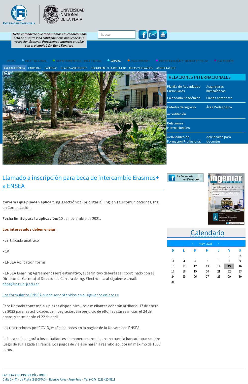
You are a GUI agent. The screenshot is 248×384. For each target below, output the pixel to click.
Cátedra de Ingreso (181, 107)
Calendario (207, 232)
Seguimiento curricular (108, 68)
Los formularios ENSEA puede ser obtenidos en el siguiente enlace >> (60, 294)
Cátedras (51, 68)
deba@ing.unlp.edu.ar (20, 283)
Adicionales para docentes (218, 139)
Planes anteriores (74, 68)
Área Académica (14, 68)
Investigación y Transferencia (182, 61)
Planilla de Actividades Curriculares (183, 88)
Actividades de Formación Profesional (184, 139)
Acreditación (176, 114)
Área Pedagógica (219, 107)
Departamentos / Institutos (77, 61)
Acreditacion (166, 68)
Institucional (34, 61)
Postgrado (139, 61)
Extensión (224, 61)
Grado (114, 61)
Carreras (34, 68)
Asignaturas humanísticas (216, 88)
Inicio (10, 61)
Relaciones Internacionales (178, 125)
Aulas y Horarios (141, 68)
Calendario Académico (183, 98)
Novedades (175, 150)
